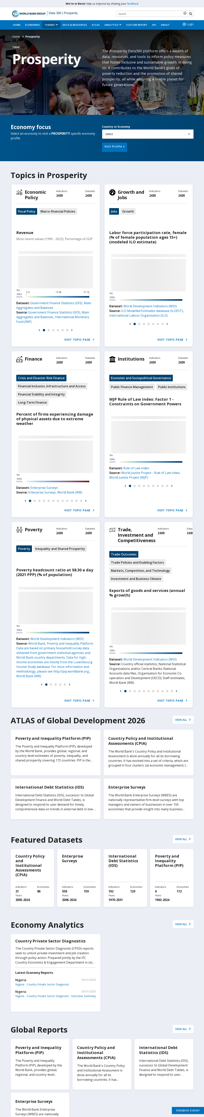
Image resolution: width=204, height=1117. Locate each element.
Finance (33, 359)
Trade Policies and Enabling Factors (137, 562)
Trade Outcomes (124, 554)
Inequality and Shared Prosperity (60, 549)
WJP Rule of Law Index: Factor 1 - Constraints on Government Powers (145, 401)
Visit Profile (113, 146)
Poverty (33, 529)
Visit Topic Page (79, 339)
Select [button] (109, 134)
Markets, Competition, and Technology (140, 570)
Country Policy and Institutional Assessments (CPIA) (30, 865)
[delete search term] (185, 13)
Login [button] (188, 24)
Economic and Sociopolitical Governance (141, 378)
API (154, 25)
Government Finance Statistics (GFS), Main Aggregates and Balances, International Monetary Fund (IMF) (52, 317)
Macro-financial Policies (57, 211)
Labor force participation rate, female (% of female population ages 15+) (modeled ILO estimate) (148, 237)
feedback (133, 3)
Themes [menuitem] (50, 25)
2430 (59, 195)
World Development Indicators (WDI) (150, 306)
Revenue (24, 232)
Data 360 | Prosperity (63, 13)
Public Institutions (172, 387)
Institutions (131, 359)
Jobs (114, 211)
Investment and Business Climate (136, 579)
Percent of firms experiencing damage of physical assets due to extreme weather (54, 419)
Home (17, 25)
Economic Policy (35, 195)
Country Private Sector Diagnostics (50, 941)
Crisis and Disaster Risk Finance (41, 378)
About (165, 25)
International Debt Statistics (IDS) (123, 860)
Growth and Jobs (131, 195)
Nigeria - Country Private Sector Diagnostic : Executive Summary (55, 996)
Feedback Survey (188, 1110)
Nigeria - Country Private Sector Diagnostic (42, 984)
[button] (39, 330)
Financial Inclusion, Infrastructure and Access (52, 386)
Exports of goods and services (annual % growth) (147, 593)
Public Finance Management (132, 387)
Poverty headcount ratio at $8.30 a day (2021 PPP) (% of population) (54, 572)
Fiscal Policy (26, 211)
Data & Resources (75, 25)
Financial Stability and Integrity (41, 394)
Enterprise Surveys (44, 488)
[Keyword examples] (155, 14)
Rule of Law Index (136, 468)
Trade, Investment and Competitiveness (137, 534)
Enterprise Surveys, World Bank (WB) (55, 492)
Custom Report (136, 25)
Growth (128, 211)
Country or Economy (116, 126)
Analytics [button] (111, 25)
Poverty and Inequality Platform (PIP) (169, 860)
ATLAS (96, 25)
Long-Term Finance (32, 402)
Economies (32, 25)
